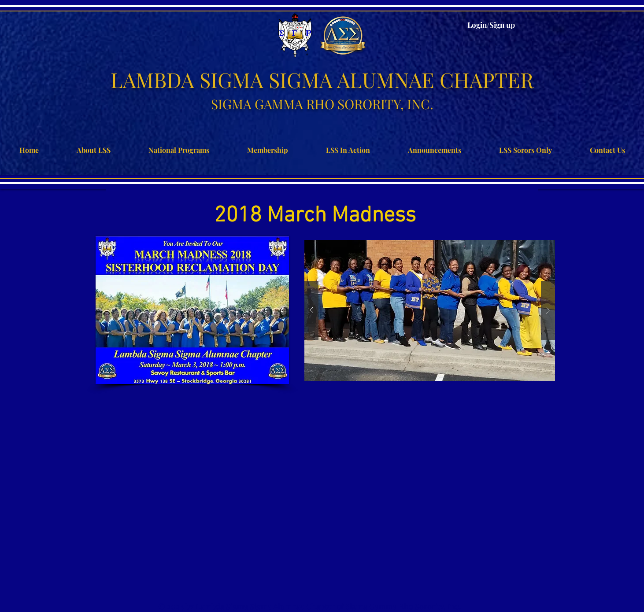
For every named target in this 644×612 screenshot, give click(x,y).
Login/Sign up (491, 24)
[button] (429, 310)
